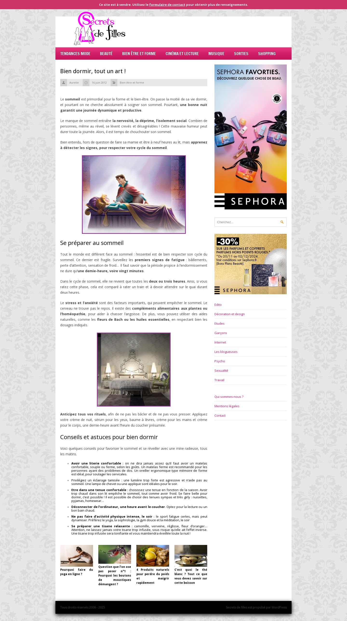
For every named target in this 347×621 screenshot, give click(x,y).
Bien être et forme (139, 53)
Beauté (106, 53)
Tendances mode (75, 53)
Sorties (241, 53)
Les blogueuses (226, 352)
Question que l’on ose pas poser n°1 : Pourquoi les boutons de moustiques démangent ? (114, 575)
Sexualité (221, 370)
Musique (216, 53)
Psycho (219, 361)
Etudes (219, 323)
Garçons (220, 333)
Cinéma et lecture (182, 53)
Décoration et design (229, 314)
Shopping (267, 53)
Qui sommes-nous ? (228, 396)
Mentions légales (227, 406)
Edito (218, 304)
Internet (220, 342)
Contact (220, 415)
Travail (219, 380)
